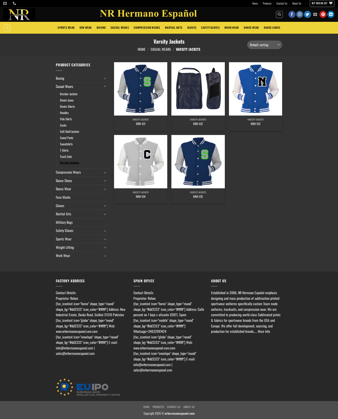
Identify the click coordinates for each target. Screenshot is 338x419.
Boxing (101, 27)
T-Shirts (64, 150)
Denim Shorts (67, 106)
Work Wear (231, 27)
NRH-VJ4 (141, 197)
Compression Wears (147, 27)
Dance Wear (251, 27)
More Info (264, 331)
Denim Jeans (67, 100)
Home (255, 3)
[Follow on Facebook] (292, 14)
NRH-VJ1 (140, 124)
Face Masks (63, 197)
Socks (63, 125)
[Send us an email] (315, 14)
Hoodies (64, 112)
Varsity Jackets (69, 162)
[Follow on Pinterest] (323, 14)
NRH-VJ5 (198, 197)
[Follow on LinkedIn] (330, 14)
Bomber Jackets (68, 94)
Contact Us (281, 3)
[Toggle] (105, 78)
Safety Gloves (210, 27)
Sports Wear (66, 27)
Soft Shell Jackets (69, 131)
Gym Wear (86, 27)
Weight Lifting (65, 247)
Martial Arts (173, 27)
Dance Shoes (272, 27)
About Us (296, 3)
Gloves (192, 27)
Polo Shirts (66, 119)
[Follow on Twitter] (307, 14)
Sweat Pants (66, 137)
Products (267, 3)
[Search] (279, 14)
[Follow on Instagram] (299, 14)
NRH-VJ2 (198, 124)
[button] (7, 27)
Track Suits (66, 156)
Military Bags (64, 222)
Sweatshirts (66, 144)
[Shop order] (264, 45)
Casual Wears (120, 27)
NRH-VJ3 (255, 124)
